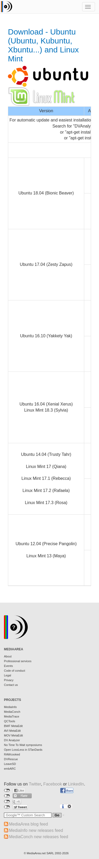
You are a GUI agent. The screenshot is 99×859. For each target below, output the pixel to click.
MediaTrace (11, 716)
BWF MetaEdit (13, 726)
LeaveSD (10, 763)
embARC (10, 768)
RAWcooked (12, 754)
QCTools (9, 721)
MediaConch (12, 711)
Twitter (35, 784)
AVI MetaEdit (12, 730)
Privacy (8, 680)
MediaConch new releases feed (38, 836)
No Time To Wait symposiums (23, 744)
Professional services (17, 661)
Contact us (11, 684)
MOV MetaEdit (13, 735)
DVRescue (11, 759)
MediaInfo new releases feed (36, 830)
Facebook (52, 784)
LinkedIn (76, 784)
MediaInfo (10, 707)
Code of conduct (14, 670)
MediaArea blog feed (28, 824)
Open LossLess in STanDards (23, 749)
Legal (7, 675)
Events (8, 665)
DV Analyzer (12, 740)
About (8, 656)
